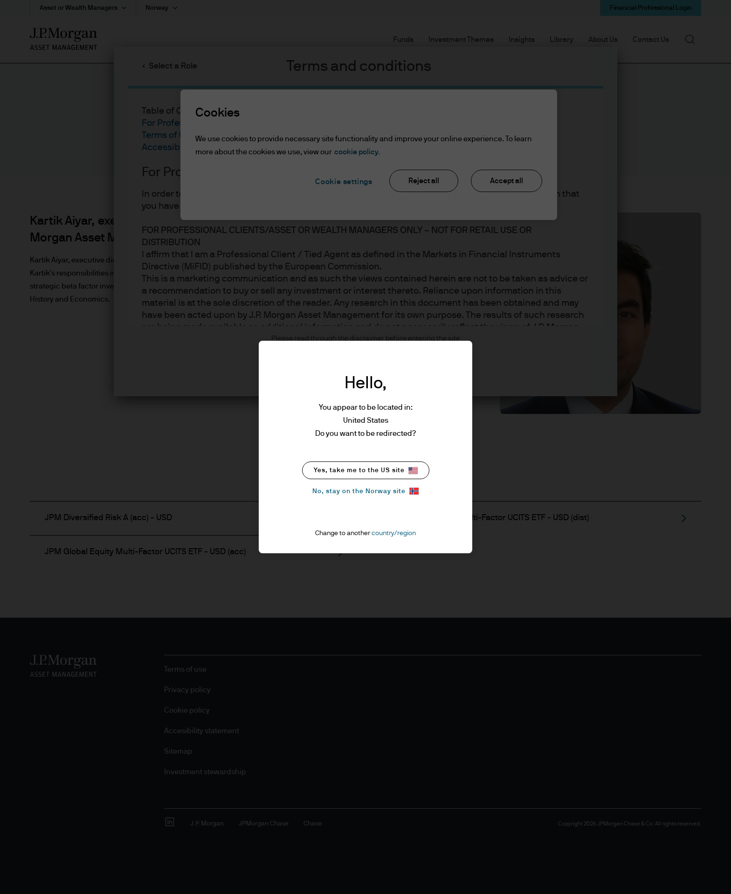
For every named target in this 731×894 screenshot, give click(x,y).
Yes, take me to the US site (366, 470)
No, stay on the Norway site (365, 491)
